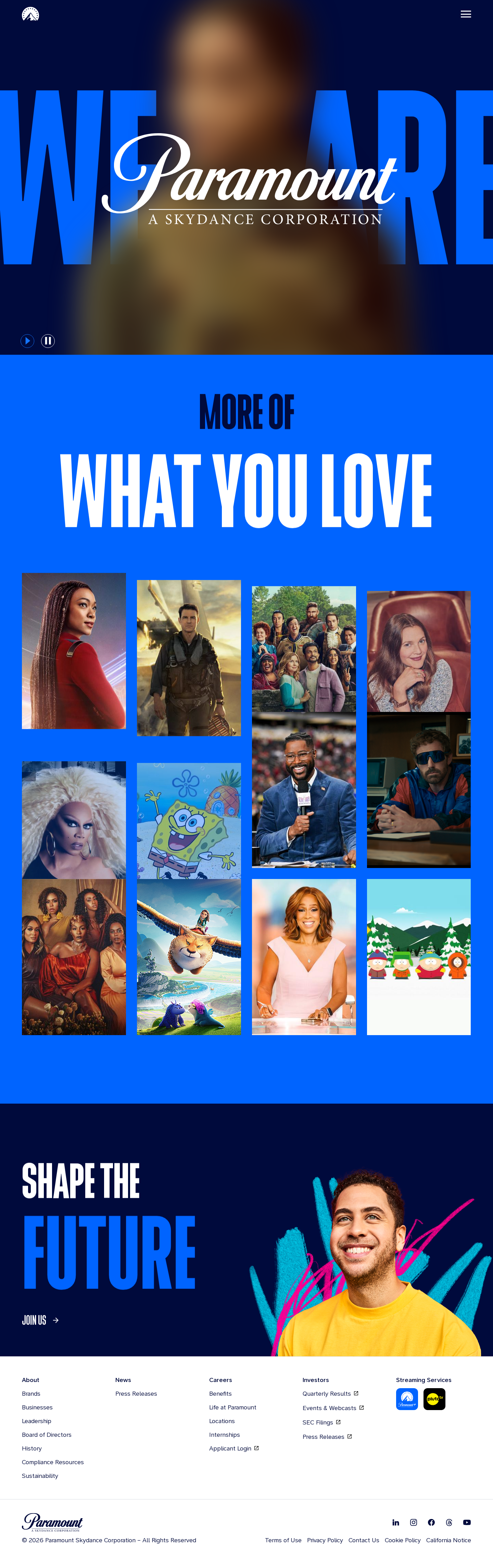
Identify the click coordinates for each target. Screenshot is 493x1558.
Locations (222, 1420)
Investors (316, 1379)
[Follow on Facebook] (431, 1522)
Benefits (220, 1393)
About (30, 1379)
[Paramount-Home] (30, 14)
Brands (31, 1393)
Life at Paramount (232, 1407)
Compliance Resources (53, 1462)
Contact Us (364, 1540)
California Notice (448, 1540)
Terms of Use (283, 1540)
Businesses (37, 1407)
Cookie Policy (403, 1540)
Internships (224, 1434)
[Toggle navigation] (466, 13)
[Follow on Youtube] (467, 1522)
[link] (42, 1346)
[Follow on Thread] (449, 1522)
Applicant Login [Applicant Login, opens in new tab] (233, 1448)
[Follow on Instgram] (413, 1522)
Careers (220, 1379)
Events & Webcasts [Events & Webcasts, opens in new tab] (333, 1408)
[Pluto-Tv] (434, 1399)
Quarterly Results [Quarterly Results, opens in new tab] (330, 1393)
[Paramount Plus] (407, 1399)
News (123, 1379)
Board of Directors (47, 1434)
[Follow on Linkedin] (396, 1522)
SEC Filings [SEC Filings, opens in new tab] (321, 1422)
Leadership (36, 1420)
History (32, 1448)
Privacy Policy (325, 1540)
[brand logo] (109, 1522)
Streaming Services (424, 1379)
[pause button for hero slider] (48, 341)
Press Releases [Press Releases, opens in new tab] (327, 1437)
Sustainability (40, 1475)
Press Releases (136, 1393)
